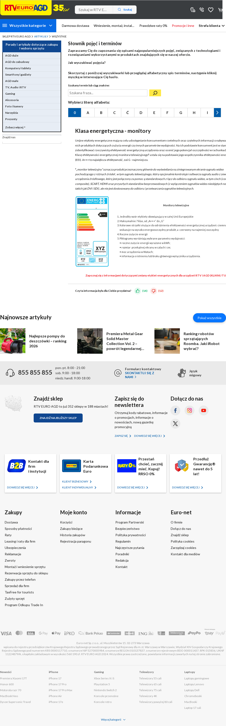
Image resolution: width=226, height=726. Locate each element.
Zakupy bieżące (71, 529)
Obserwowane (210, 9)
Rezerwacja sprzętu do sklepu (26, 573)
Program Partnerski (129, 522)
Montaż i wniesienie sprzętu (25, 567)
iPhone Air (55, 696)
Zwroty (10, 560)
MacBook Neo (9, 696)
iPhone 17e (56, 702)
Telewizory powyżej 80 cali (155, 702)
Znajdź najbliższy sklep (58, 418)
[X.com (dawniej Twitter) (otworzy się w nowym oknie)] (175, 424)
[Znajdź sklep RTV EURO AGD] (13, 403)
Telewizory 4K (148, 696)
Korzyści (66, 522)
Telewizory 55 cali (150, 678)
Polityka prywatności (130, 535)
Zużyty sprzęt (15, 598)
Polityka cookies (182, 541)
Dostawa (11, 522)
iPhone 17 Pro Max (60, 690)
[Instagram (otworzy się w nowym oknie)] (189, 410)
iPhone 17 (55, 678)
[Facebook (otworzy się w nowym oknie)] (175, 410)
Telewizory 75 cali (150, 690)
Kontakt (121, 567)
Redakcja (122, 560)
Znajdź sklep (180, 535)
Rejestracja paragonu (75, 541)
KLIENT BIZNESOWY (75, 481)
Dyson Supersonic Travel (15, 702)
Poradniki (122, 554)
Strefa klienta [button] (209, 26)
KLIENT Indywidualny (77, 487)
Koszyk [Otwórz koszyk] (221, 9)
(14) (144, 290)
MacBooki (190, 702)
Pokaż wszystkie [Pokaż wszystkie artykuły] (210, 318)
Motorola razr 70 (10, 690)
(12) (160, 290)
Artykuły (41, 36)
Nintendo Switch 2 (105, 690)
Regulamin (123, 541)
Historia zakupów (72, 535)
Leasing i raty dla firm (20, 541)
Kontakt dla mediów (185, 554)
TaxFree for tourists (19, 592)
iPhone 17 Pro (57, 684)
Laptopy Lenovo (194, 684)
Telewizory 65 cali (150, 684)
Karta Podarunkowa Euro (95, 466)
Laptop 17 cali (192, 708)
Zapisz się (121, 436)
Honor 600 (7, 684)
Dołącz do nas (181, 529)
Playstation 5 (102, 684)
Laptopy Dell (191, 690)
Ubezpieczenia (15, 548)
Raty (8, 535)
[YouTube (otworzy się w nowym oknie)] (204, 410)
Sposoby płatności (18, 529)
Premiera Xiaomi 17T (13, 678)
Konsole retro (103, 702)
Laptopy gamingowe (196, 678)
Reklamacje (13, 554)
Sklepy (193, 9)
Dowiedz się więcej (148, 436)
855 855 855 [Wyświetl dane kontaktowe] (201, 9)
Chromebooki (193, 696)
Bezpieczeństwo (127, 529)
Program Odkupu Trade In (24, 605)
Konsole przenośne (106, 696)
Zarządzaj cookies (183, 548)
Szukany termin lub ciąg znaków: (88, 85)
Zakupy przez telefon (20, 579)
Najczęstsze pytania (129, 548)
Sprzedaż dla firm (17, 586)
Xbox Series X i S (104, 678)
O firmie (176, 522)
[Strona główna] (34, 7)
